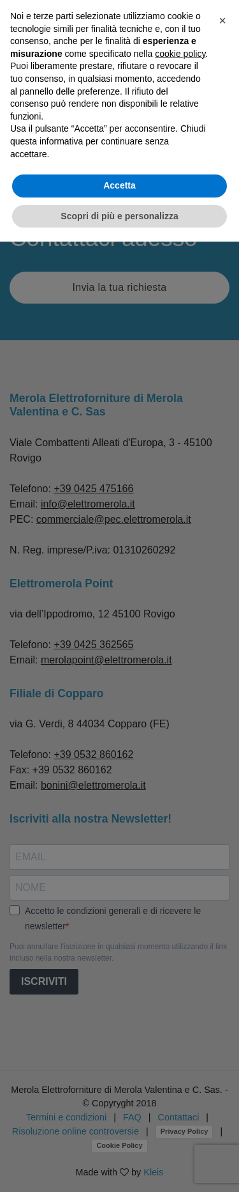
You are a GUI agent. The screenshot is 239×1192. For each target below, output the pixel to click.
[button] (222, 20)
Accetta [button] (119, 185)
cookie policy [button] (180, 54)
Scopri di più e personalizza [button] (119, 216)
